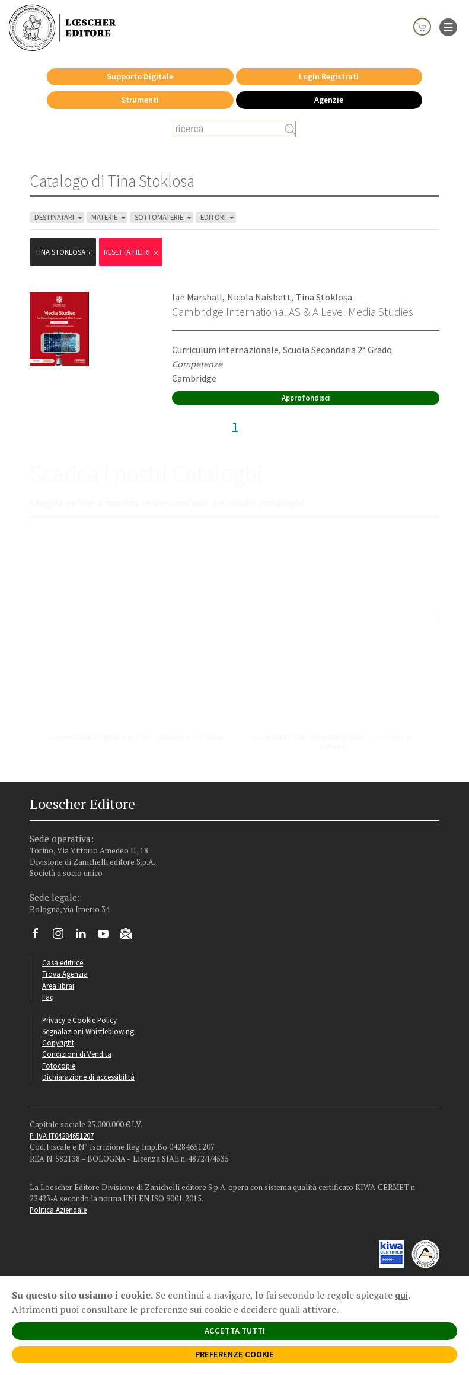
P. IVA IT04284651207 (62, 1135)
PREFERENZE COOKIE (234, 1354)
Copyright (58, 1042)
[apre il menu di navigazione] (448, 26)
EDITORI (218, 217)
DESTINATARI (59, 217)
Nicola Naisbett (259, 297)
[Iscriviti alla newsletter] (130, 935)
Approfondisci (306, 397)
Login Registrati (329, 76)
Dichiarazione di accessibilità (88, 1077)
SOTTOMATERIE (164, 217)
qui (401, 1295)
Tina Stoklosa (324, 297)
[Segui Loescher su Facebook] (40, 936)
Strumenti (140, 99)
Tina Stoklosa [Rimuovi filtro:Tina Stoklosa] (64, 252)
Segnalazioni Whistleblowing (88, 1031)
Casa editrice (62, 962)
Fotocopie (58, 1065)
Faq (48, 997)
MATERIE (109, 217)
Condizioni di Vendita (76, 1054)
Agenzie (328, 99)
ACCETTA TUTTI (235, 1330)
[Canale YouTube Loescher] (107, 936)
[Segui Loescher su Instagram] (62, 936)
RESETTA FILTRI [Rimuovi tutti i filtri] (132, 252)
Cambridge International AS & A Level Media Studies (292, 312)
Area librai (58, 985)
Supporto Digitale (140, 76)
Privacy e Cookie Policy (79, 1020)
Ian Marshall (197, 297)
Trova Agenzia (65, 974)
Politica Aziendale (58, 1209)
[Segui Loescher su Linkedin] (85, 936)
